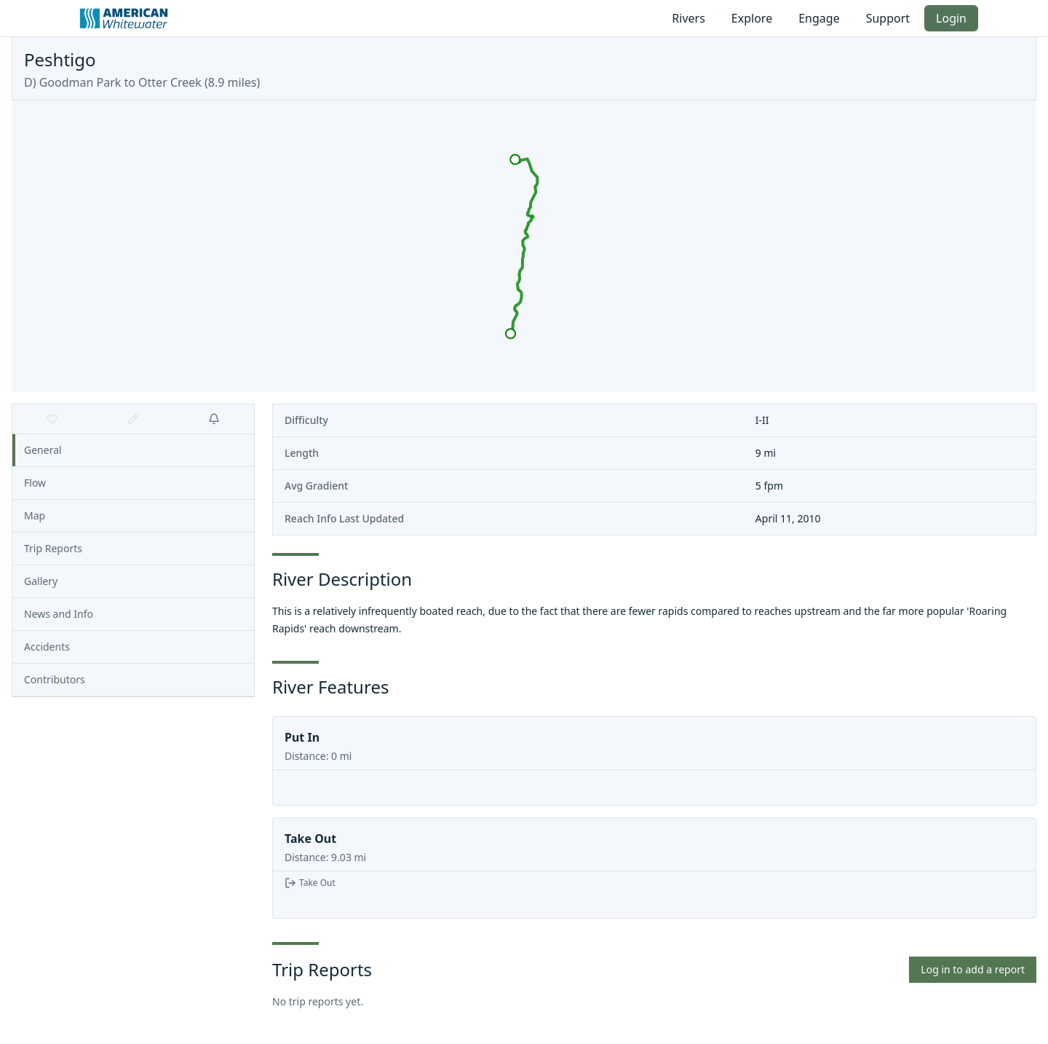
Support (888, 18)
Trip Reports (53, 548)
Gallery (40, 581)
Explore (751, 18)
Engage (818, 18)
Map (34, 515)
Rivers (688, 18)
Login (951, 18)
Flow (35, 483)
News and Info (58, 614)
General (43, 450)
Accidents (47, 647)
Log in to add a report (973, 969)
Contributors (54, 679)
